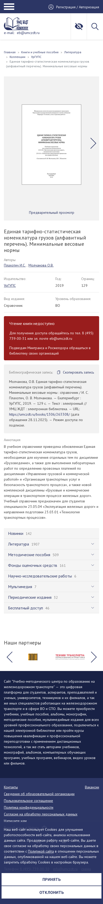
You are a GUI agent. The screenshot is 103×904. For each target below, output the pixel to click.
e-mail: (9, 32)
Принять (51, 879)
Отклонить (51, 892)
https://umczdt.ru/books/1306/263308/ (39, 414)
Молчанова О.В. (41, 265)
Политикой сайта (41, 851)
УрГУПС (10, 285)
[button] (93, 143)
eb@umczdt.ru (28, 32)
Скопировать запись (78, 372)
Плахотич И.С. (15, 265)
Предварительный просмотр (51, 212)
